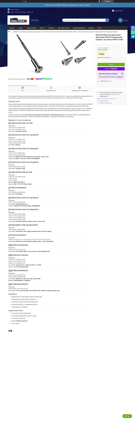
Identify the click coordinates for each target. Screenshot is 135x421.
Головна (11, 28)
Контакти (51, 28)
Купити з (111, 69)
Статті (100, 28)
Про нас (42, 28)
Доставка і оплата (63, 28)
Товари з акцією (31, 28)
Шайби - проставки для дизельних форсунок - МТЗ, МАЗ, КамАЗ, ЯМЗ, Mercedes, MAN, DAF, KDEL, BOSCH (45, 32)
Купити (111, 64)
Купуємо (91, 28)
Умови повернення (79, 28)
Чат (127, 416)
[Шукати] (107, 20)
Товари (20, 28)
